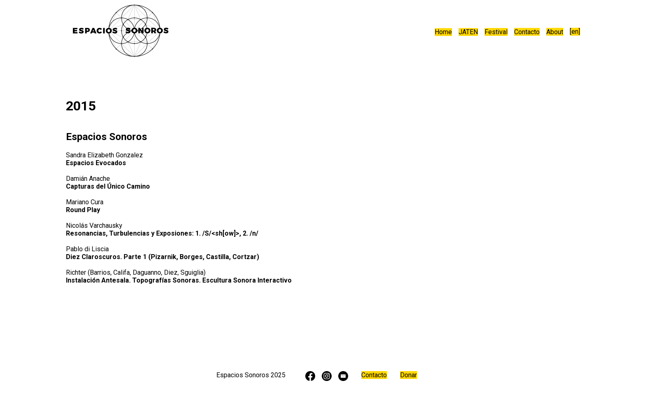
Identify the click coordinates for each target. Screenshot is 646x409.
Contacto (527, 32)
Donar (408, 375)
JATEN (468, 32)
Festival (496, 32)
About (554, 32)
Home (443, 32)
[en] (575, 32)
